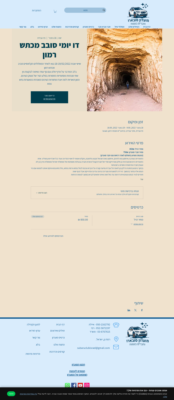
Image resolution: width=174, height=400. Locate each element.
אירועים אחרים (49, 98)
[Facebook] (73, 385)
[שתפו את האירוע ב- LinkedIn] (129, 310)
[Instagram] (86, 385)
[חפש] (85, 10)
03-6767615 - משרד (100, 331)
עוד (141, 179)
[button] (55, 11)
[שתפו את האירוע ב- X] (135, 310)
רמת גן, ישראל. (103, 339)
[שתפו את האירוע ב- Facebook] (142, 310)
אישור (11, 394)
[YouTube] (80, 385)
